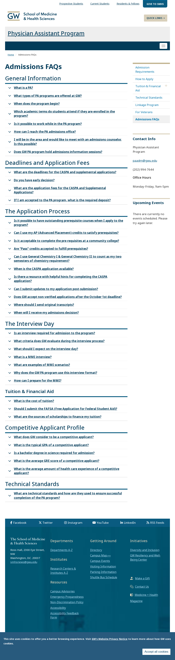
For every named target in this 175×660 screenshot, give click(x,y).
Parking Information (103, 574)
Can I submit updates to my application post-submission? (52, 293)
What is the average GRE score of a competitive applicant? (53, 465)
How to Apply (144, 82)
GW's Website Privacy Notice (109, 639)
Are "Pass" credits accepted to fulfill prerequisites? (47, 252)
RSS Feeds (157, 525)
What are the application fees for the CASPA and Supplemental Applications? (56, 193)
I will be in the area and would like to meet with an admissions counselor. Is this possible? (64, 145)
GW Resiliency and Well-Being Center (145, 560)
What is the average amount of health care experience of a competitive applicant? (63, 474)
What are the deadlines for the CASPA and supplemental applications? (61, 176)
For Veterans (144, 115)
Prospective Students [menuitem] (71, 3)
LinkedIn (130, 525)
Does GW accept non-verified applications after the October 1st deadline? (64, 301)
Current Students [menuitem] (99, 3)
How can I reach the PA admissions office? (41, 135)
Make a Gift (142, 581)
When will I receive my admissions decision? (43, 316)
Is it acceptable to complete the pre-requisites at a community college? (63, 245)
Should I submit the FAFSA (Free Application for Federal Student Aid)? (62, 413)
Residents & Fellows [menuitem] (128, 3)
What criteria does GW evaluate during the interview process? (56, 345)
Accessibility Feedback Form (64, 618)
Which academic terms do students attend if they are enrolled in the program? (61, 117)
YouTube (103, 525)
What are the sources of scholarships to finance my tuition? (54, 420)
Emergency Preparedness (67, 599)
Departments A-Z (61, 553)
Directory (96, 553)
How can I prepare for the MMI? (34, 384)
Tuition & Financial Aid (148, 91)
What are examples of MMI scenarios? (38, 369)
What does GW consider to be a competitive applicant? (50, 441)
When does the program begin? (33, 107)
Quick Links (156, 18)
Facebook (19, 525)
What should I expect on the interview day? (42, 353)
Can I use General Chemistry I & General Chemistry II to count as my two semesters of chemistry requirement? (64, 262)
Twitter (47, 525)
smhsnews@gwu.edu (23, 564)
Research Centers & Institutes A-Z (63, 573)
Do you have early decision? (31, 184)
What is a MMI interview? (29, 361)
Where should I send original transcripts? (40, 308)
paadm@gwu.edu (145, 163)
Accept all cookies (156, 651)
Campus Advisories (62, 594)
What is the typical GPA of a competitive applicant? (48, 449)
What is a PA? (20, 91)
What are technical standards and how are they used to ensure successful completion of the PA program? (64, 499)
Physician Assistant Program (46, 36)
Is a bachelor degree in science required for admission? (51, 457)
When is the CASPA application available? (40, 273)
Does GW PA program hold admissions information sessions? (54, 156)
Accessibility (58, 610)
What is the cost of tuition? (30, 405)
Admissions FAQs (147, 122)
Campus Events (100, 563)
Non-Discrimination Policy (66, 605)
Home (11, 57)
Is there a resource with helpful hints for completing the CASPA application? (57, 282)
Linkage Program (147, 108)
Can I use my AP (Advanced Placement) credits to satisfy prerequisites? (63, 236)
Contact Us (142, 589)
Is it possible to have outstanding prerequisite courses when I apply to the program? (65, 226)
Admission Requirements (144, 72)
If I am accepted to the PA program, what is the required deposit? (59, 204)
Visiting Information (103, 569)
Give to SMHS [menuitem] (155, 4)
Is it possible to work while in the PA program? (44, 128)
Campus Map (98, 558)
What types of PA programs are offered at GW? (44, 100)
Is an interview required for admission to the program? (51, 337)
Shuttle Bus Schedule (103, 580)
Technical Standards (148, 100)
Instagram (75, 525)
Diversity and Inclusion (144, 553)
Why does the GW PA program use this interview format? (52, 376)
